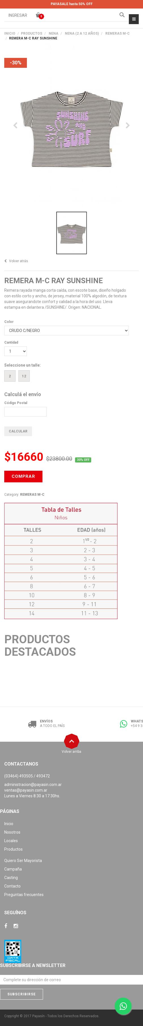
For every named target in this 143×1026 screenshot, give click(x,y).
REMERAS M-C (117, 33)
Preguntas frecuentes (24, 894)
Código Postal (15, 403)
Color (9, 322)
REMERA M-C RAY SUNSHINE (53, 280)
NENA (53, 33)
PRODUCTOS (31, 33)
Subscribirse (21, 994)
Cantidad (11, 342)
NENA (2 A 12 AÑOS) (82, 33)
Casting (11, 877)
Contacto (12, 886)
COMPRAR (23, 476)
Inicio (9, 33)
